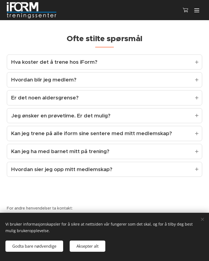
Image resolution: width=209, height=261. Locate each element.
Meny (196, 10)
